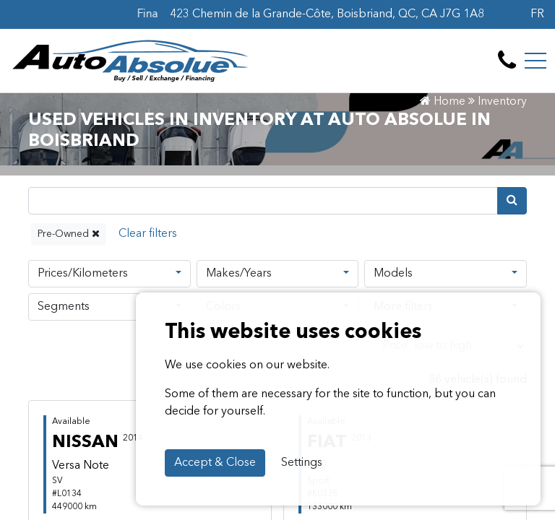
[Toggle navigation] (535, 60)
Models (393, 274)
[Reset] (147, 234)
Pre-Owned (69, 233)
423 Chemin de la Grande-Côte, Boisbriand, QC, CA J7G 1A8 (327, 14)
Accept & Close (215, 463)
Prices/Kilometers (83, 274)
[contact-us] (507, 60)
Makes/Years (239, 274)
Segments (64, 307)
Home (442, 102)
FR (537, 14)
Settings (301, 463)
